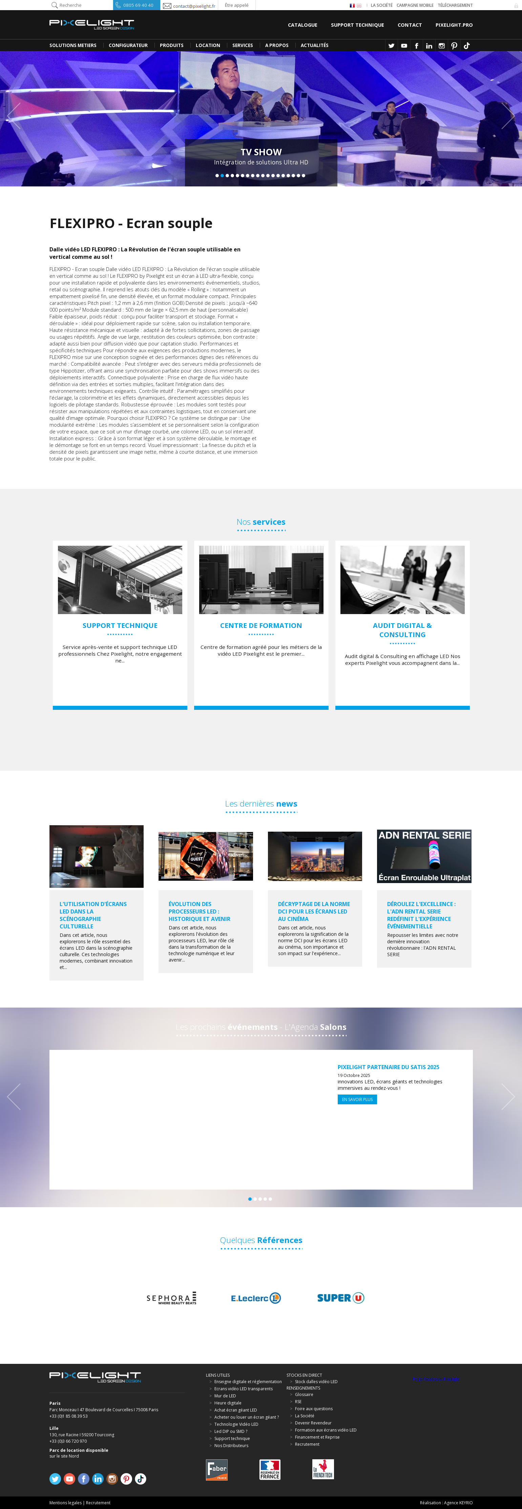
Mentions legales (65, 1503)
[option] (120, 625)
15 (288, 175)
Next (505, 116)
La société (382, 5)
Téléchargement (455, 5)
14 (283, 175)
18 (303, 175)
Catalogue (302, 24)
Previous (17, 116)
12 (273, 175)
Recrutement (98, 1503)
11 (268, 175)
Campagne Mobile (415, 5)
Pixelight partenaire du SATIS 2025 (388, 1067)
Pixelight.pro (454, 24)
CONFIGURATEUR (128, 45)
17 (298, 175)
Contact (410, 24)
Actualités (315, 45)
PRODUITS (172, 45)
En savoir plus (357, 1099)
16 (293, 175)
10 (263, 175)
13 (278, 175)
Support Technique (357, 24)
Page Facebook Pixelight (436, 1379)
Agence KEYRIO (458, 1503)
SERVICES (242, 45)
